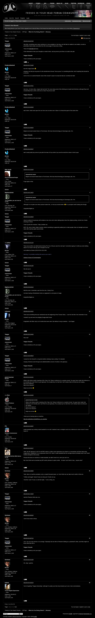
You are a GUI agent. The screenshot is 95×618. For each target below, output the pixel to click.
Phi (6, 426)
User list (11, 18)
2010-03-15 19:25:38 (28, 107)
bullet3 (7, 582)
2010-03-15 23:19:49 (28, 169)
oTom (8, 395)
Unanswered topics (76, 21)
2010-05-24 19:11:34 (28, 242)
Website (7, 189)
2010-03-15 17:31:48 (28, 65)
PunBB (70, 613)
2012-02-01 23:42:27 (28, 448)
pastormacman (9, 377)
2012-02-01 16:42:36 (28, 395)
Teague (7, 41)
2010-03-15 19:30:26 (28, 127)
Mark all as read (86, 21)
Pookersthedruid (10, 65)
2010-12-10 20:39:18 (28, 355)
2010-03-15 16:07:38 (28, 41)
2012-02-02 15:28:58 (28, 471)
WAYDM (31, 48)
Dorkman (7, 471)
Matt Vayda (8, 169)
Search (17, 18)
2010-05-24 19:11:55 (28, 265)
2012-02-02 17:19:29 (28, 494)
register (81, 35)
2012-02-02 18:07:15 (28, 538)
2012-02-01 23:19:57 (28, 426)
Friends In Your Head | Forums (13, 32)
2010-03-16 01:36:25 (28, 192)
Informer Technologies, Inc (85, 613)
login (77, 35)
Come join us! (76, 28)
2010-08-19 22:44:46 (28, 334)
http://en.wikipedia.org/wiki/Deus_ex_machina (35, 419)
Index (6, 18)
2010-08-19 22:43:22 (28, 311)
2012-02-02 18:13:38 (28, 559)
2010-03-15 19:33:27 (28, 149)
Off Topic (24, 32)
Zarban (8, 242)
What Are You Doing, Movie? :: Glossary (40, 32)
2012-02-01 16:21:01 (28, 377)
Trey (6, 448)
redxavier (7, 311)
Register (22, 18)
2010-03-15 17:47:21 (28, 85)
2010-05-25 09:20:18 (28, 287)
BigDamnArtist (9, 192)
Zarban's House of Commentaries (32, 257)
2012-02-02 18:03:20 (28, 515)
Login (27, 18)
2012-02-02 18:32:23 (28, 582)
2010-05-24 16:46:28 (28, 216)
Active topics (68, 21)
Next (15, 35)
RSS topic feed (86, 38)
